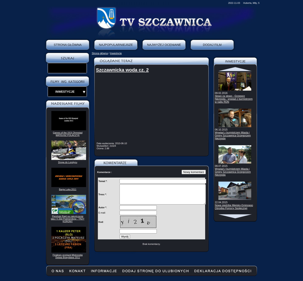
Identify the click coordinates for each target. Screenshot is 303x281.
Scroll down (235, 216)
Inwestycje (116, 53)
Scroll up (235, 69)
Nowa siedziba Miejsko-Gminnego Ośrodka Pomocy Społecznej (234, 207)
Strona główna (100, 53)
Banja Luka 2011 (67, 189)
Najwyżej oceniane (164, 44)
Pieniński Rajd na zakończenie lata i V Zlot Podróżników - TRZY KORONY (67, 219)
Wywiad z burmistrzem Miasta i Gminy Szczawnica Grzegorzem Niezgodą (233, 135)
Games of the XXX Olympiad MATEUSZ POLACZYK (67, 133)
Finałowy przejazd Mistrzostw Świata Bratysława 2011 (68, 256)
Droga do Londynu (67, 162)
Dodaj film (212, 44)
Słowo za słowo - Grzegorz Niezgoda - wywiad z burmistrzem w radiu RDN (233, 99)
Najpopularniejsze (116, 44)
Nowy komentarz (193, 172)
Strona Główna (68, 44)
